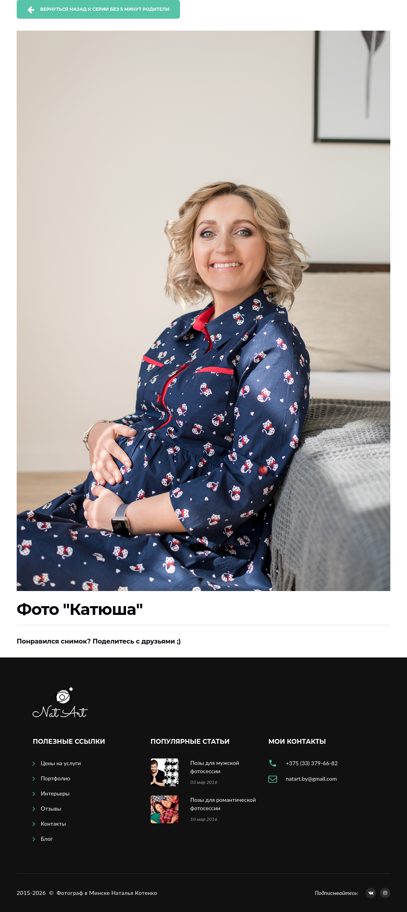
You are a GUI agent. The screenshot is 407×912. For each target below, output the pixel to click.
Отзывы (51, 808)
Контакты (53, 823)
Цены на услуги (61, 763)
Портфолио (55, 778)
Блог (46, 838)
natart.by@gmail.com (311, 778)
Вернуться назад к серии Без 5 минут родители (104, 9)
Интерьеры (55, 793)
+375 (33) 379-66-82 (312, 763)
